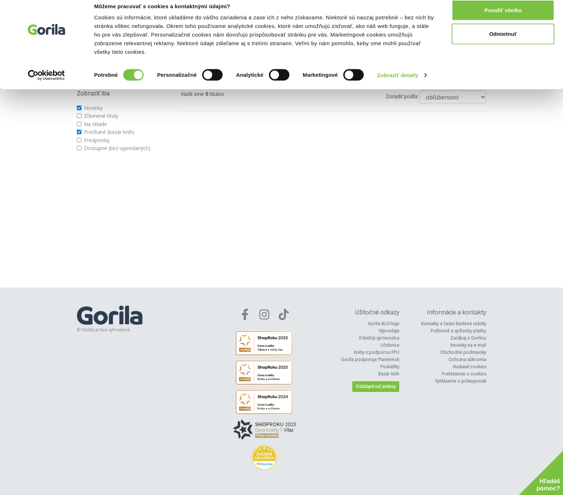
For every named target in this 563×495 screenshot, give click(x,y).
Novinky (93, 107)
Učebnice (389, 345)
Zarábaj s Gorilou (468, 338)
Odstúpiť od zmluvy (376, 386)
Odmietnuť (503, 42)
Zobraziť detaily (397, 84)
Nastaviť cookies (469, 367)
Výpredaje (388, 331)
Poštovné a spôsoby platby (458, 331)
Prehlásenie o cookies (464, 374)
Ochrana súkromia (467, 359)
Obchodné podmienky (463, 352)
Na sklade (95, 124)
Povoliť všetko (503, 19)
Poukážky (389, 367)
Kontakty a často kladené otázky (453, 324)
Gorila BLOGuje (383, 324)
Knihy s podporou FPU (376, 352)
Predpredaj (97, 140)
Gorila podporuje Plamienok (370, 359)
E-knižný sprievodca (379, 338)
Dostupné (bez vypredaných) (117, 148)
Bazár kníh (388, 374)
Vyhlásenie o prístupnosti (460, 381)
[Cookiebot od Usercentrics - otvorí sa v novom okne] (46, 84)
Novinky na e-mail (468, 345)
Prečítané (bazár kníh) (109, 132)
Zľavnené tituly (101, 115)
